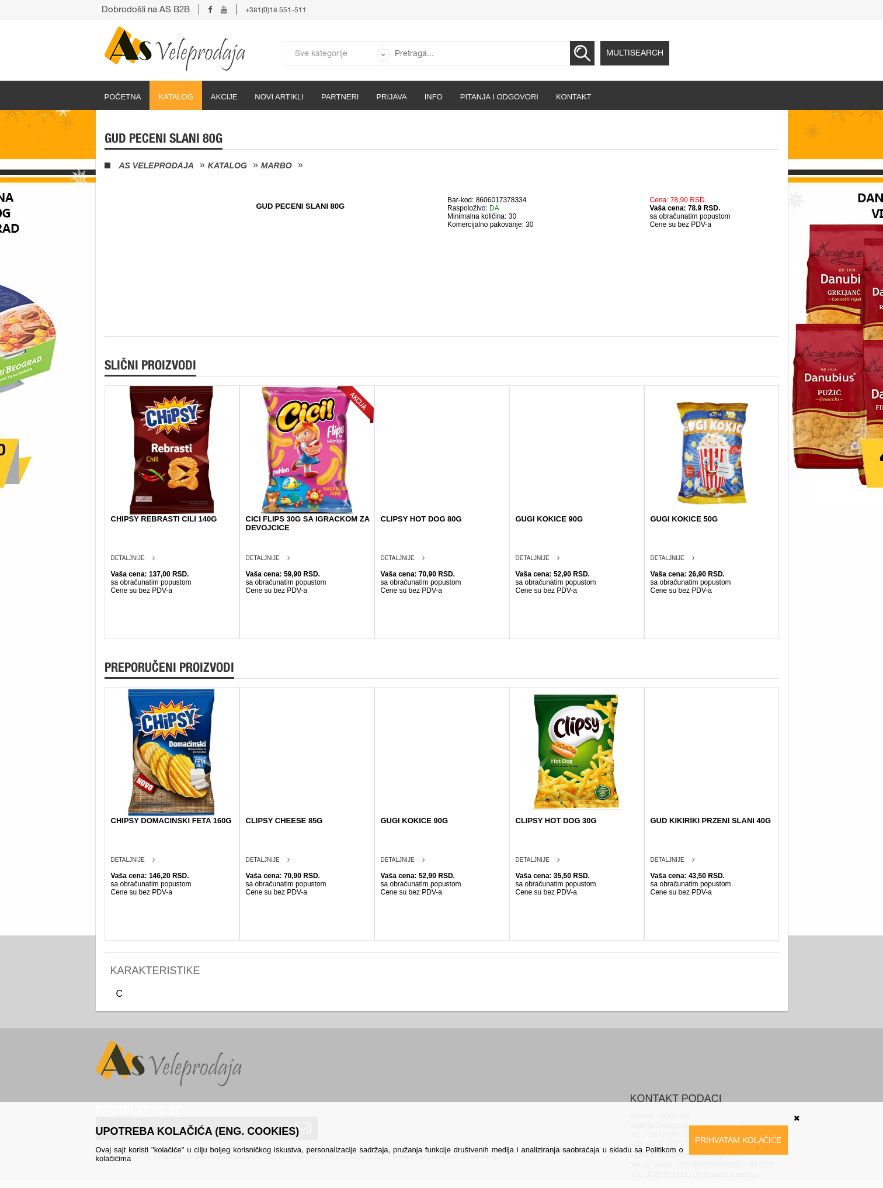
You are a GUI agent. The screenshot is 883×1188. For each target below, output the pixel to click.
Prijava (391, 96)
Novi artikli (279, 96)
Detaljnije (128, 558)
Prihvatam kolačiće (738, 1140)
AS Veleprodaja (156, 165)
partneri (340, 96)
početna (123, 96)
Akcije (224, 96)
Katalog (175, 96)
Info (434, 96)
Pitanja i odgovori (499, 96)
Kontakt (573, 96)
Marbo (276, 165)
